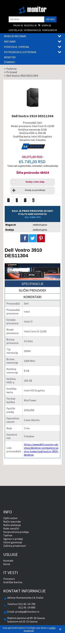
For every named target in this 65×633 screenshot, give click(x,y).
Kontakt (8, 560)
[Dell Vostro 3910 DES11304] (32, 97)
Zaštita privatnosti (14, 545)
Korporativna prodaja (16, 532)
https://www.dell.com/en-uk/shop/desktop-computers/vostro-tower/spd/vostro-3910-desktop (41, 449)
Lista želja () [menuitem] (16, 30)
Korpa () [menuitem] (44, 25)
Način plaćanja (12, 525)
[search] (26, 19)
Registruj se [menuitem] (30, 25)
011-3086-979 (33, 217)
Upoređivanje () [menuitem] (32, 30)
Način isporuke (12, 521)
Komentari (32, 297)
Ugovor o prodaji (13, 538)
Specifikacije (33, 283)
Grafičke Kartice (12, 582)
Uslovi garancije (12, 542)
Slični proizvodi (32, 290)
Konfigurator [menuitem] (49, 30)
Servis (6, 564)
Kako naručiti (11, 528)
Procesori (9, 578)
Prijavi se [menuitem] (18, 25)
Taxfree (7, 535)
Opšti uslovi (10, 518)
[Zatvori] (60, 629)
